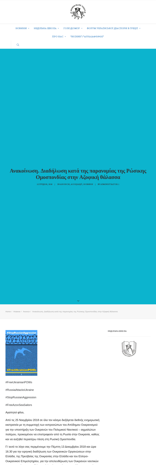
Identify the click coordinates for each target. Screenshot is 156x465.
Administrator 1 (109, 180)
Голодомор (73, 28)
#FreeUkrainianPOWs (18, 373)
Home (8, 303)
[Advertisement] (130, 375)
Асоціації (76, 180)
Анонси (65, 180)
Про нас (59, 36)
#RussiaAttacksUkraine (19, 381)
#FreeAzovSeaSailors (18, 396)
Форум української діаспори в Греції (113, 28)
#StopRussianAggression (20, 388)
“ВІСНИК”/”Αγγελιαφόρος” (87, 36)
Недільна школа (46, 28)
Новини (22, 28)
